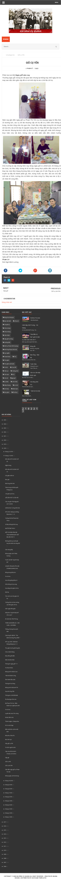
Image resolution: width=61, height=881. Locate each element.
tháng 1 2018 (8, 817)
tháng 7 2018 (8, 793)
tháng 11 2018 (9, 455)
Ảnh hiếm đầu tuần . (10, 679)
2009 (5, 854)
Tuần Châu (33, 364)
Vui (13, 374)
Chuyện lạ (7, 324)
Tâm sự (6, 371)
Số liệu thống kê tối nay (11, 524)
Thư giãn (6, 360)
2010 (5, 850)
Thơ (15, 356)
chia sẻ (6, 378)
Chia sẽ (17, 321)
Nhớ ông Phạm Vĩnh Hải (10, 349)
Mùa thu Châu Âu (10, 735)
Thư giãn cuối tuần (9, 364)
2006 (5, 866)
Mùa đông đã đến (10, 656)
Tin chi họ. (8, 576)
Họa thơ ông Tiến (9, 691)
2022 (5, 432)
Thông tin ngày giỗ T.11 (11, 664)
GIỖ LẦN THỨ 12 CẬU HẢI (11, 497)
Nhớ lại (7, 592)
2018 (5, 448)
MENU (56, 2)
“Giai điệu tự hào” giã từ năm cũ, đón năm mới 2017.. (31, 337)
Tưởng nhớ (15, 371)
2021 (5, 436)
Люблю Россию (35, 318)
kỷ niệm (6, 381)
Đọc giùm (6, 392)
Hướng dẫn (7, 342)
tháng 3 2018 (8, 809)
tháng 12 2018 (9, 451)
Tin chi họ (7, 709)
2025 (5, 420)
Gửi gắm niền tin (9, 475)
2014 (5, 834)
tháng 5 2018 (8, 801)
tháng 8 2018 (8, 789)
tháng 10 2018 (9, 780)
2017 (5, 822)
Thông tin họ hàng (10, 683)
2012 (5, 842)
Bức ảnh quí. (8, 739)
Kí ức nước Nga (9, 725)
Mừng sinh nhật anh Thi (11, 687)
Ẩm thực (15, 392)
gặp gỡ (13, 378)
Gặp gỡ (5, 291)
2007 (5, 862)
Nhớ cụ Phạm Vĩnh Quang (11, 346)
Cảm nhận (7, 335)
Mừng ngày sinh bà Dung (12, 776)
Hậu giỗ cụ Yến (9, 743)
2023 (5, 428)
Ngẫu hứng (8, 465)
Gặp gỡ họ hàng (8, 339)
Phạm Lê (7, 277)
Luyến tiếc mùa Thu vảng (11, 713)
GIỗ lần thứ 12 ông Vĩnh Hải (12, 508)
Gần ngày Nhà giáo (10, 608)
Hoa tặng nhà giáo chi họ (12, 588)
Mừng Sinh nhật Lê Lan (11, 671)
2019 (5, 444)
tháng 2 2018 (8, 813)
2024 (5, 424)
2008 (5, 858)
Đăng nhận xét (7, 302)
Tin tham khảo (9, 668)
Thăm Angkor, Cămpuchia (12, 721)
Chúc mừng (7, 331)
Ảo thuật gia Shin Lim (10, 699)
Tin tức (6, 367)
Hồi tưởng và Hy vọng (11, 584)
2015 (5, 830)
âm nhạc (6, 389)
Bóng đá (32, 346)
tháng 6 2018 (8, 797)
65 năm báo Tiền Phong (11, 619)
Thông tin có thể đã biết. (11, 695)
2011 (5, 846)
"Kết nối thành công (10, 675)
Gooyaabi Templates (39, 878)
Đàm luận (15, 389)
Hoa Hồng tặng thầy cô (11, 580)
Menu (5, 39)
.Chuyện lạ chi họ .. (10, 494)
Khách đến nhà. (9, 717)
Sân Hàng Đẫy (9, 549)
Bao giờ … (8, 479)
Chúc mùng (7, 328)
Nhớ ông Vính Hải (9, 483)
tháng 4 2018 (8, 805)
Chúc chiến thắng (9, 652)
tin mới (16, 385)
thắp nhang (7, 385)
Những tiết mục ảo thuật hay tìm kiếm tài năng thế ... (12, 543)
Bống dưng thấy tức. (10, 572)
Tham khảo (7, 356)
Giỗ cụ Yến (8, 761)
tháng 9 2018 (8, 784)
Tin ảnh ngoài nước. (10, 747)
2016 (5, 826)
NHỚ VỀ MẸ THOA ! (10, 528)
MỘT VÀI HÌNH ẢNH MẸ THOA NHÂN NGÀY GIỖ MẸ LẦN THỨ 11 (12, 534)
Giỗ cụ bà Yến (55, 291)
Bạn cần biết (7, 321)
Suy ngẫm (7, 353)
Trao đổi (14, 367)
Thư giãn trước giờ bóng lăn (12, 648)
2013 (5, 838)
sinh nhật (14, 381)
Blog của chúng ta (9, 317)
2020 (5, 440)
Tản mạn (6, 374)
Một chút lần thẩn (9, 660)
